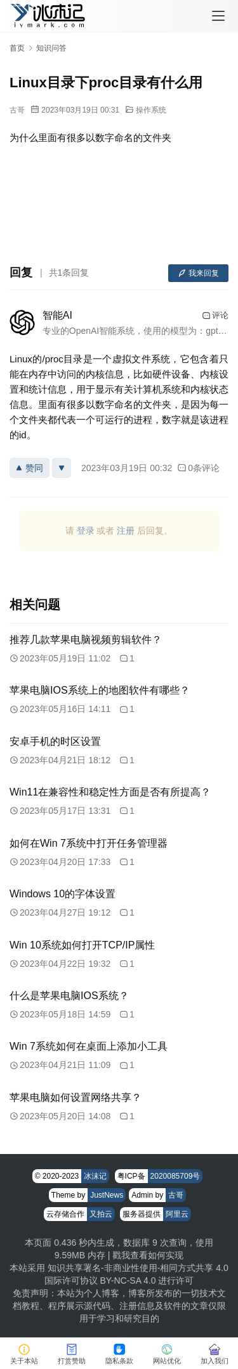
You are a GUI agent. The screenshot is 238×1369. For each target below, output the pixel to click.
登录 (86, 530)
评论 (215, 315)
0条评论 (198, 468)
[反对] (61, 468)
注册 (126, 530)
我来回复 (198, 273)
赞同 (29, 468)
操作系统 (151, 110)
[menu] (218, 15)
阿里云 (177, 1214)
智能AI (57, 315)
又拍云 (100, 1214)
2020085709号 (175, 1176)
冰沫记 (95, 1176)
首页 (17, 48)
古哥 (17, 110)
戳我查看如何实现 (147, 1255)
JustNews (106, 1195)
